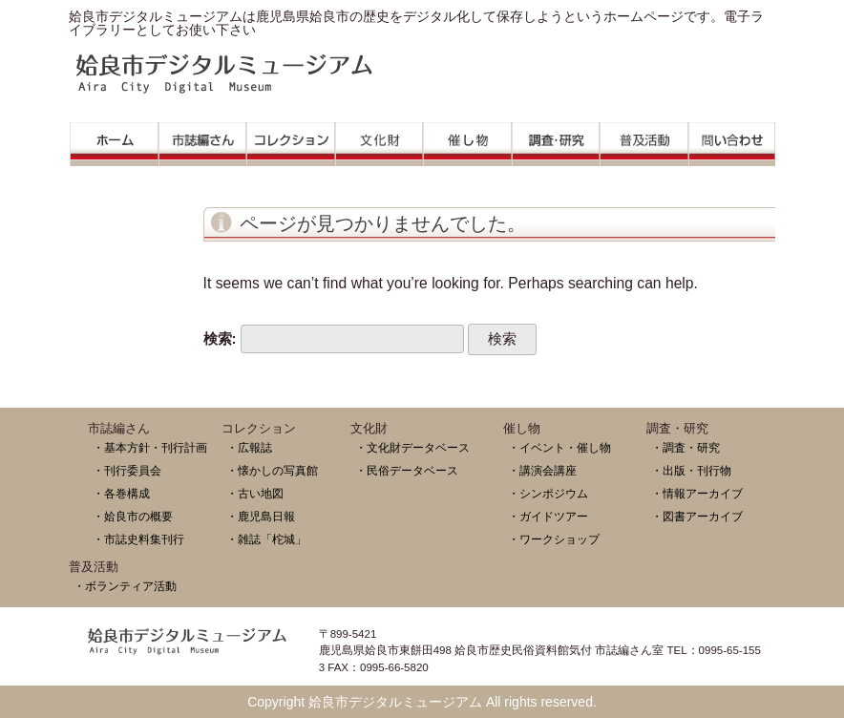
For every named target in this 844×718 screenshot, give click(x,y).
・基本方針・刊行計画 (150, 447)
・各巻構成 (121, 493)
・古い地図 (255, 493)
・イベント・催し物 (559, 447)
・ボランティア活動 (125, 586)
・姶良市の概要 (133, 516)
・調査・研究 (685, 447)
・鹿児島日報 (260, 516)
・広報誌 (249, 447)
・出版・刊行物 (691, 470)
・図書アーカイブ (697, 516)
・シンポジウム (548, 493)
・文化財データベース (412, 447)
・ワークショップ (554, 539)
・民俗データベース (406, 470)
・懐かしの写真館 (272, 470)
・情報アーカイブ (697, 493)
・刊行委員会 (127, 470)
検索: (220, 338)
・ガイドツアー (548, 516)
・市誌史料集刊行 (138, 539)
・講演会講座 (542, 470)
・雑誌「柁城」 (266, 539)
